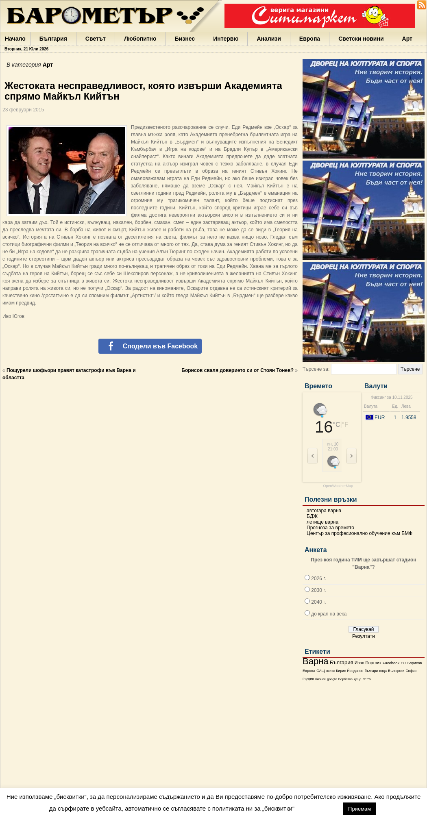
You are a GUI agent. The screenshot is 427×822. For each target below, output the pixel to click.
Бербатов (345, 679)
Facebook (391, 663)
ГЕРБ (367, 679)
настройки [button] (318, 808)
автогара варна (324, 510)
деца (357, 679)
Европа (309, 38)
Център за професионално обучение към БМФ (359, 533)
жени (330, 671)
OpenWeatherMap (338, 486)
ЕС (403, 663)
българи (371, 671)
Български (396, 671)
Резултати (363, 636)
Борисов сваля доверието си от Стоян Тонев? (237, 370)
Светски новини (360, 38)
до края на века (328, 614)
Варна (316, 661)
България (53, 38)
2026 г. (318, 578)
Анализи (269, 38)
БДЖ (312, 516)
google (332, 679)
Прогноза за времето (330, 528)
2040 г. (318, 602)
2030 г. (318, 590)
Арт (407, 38)
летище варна (322, 522)
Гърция (308, 679)
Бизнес (185, 38)
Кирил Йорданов (349, 671)
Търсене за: (316, 369)
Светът (95, 38)
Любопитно (140, 38)
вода (382, 671)
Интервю (225, 38)
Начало (15, 38)
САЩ (320, 671)
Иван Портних (368, 663)
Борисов (414, 663)
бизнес (320, 679)
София (410, 671)
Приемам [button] (359, 809)
